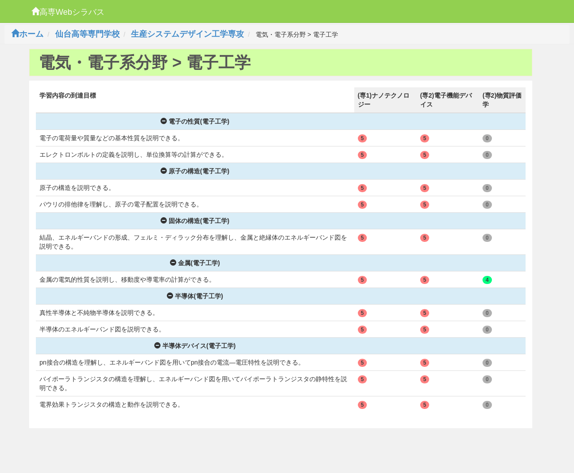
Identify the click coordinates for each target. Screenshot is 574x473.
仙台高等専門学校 (87, 34)
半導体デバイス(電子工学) (194, 345)
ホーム (27, 34)
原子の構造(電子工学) (195, 171)
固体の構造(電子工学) (195, 220)
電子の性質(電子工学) (195, 121)
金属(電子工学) (195, 263)
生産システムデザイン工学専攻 (187, 34)
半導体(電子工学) (195, 296)
